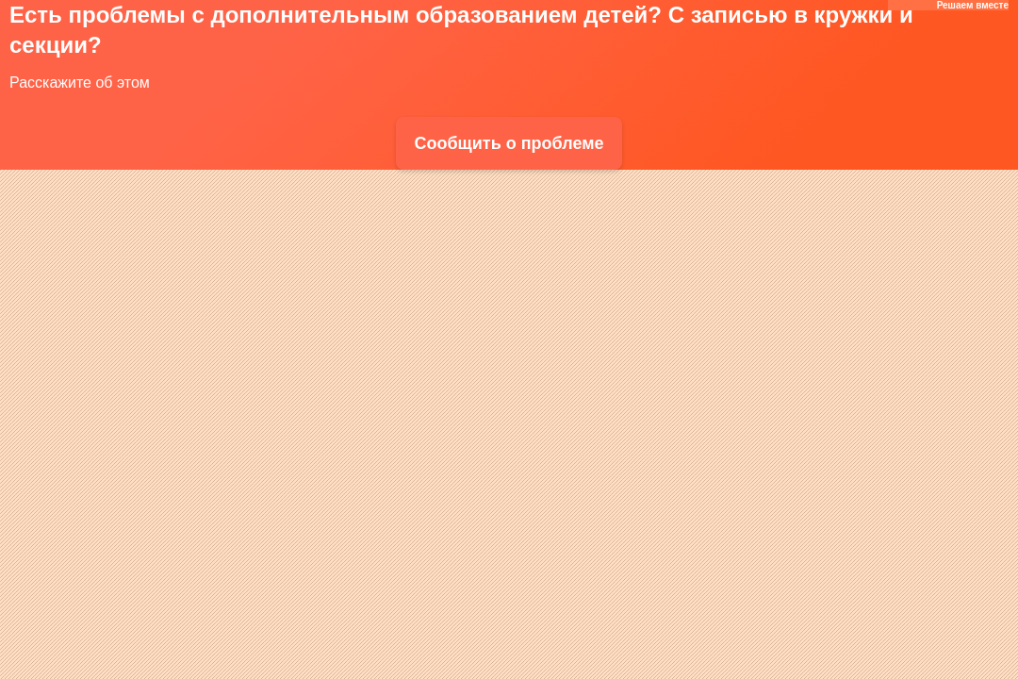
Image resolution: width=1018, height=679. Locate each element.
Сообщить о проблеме (508, 143)
